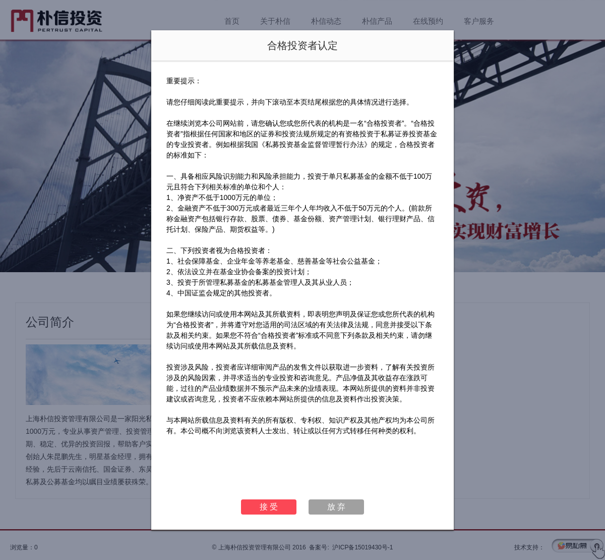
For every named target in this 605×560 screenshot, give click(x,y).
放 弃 (336, 506)
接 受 (269, 506)
